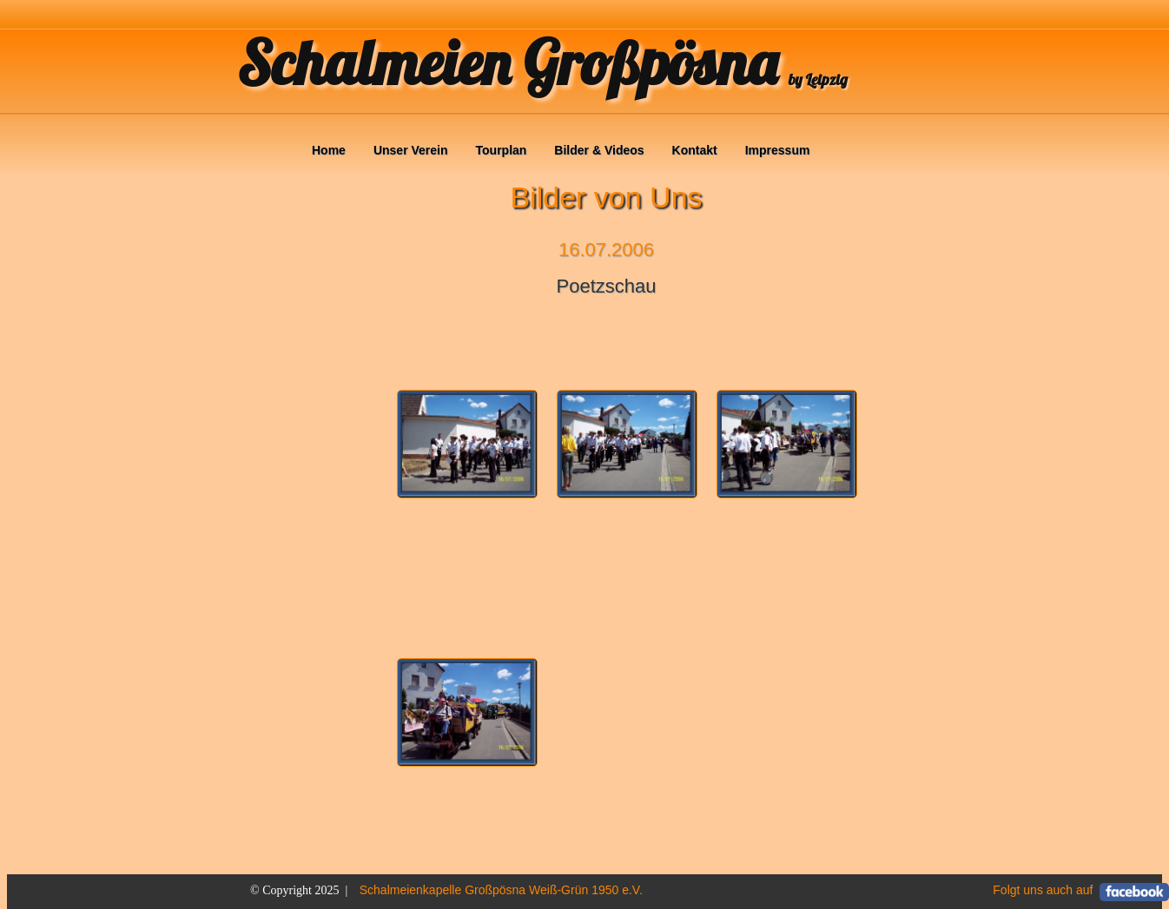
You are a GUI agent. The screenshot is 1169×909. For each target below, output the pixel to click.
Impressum (777, 150)
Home (329, 150)
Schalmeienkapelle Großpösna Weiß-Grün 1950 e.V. (501, 890)
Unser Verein (410, 150)
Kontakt (694, 150)
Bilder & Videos (599, 150)
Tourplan (501, 150)
